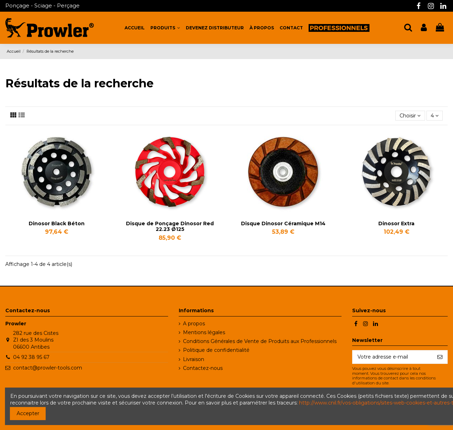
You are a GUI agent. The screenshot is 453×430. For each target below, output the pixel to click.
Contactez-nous (203, 368)
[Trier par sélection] (410, 116)
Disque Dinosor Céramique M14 (283, 223)
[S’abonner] (439, 357)
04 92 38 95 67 (31, 357)
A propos (194, 323)
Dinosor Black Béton (57, 223)
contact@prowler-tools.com (47, 368)
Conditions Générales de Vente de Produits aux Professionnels (260, 341)
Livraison (193, 359)
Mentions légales (204, 332)
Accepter (28, 413)
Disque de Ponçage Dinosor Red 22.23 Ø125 (170, 226)
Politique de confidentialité (216, 350)
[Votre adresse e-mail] (392, 357)
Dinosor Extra (396, 223)
